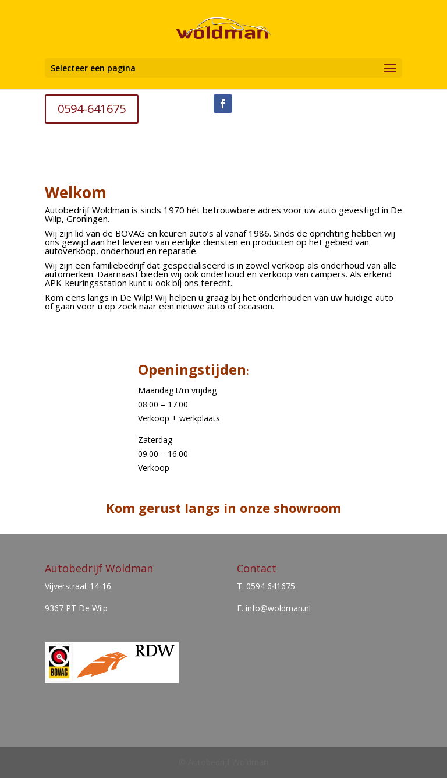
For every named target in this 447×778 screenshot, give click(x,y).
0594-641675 (92, 109)
